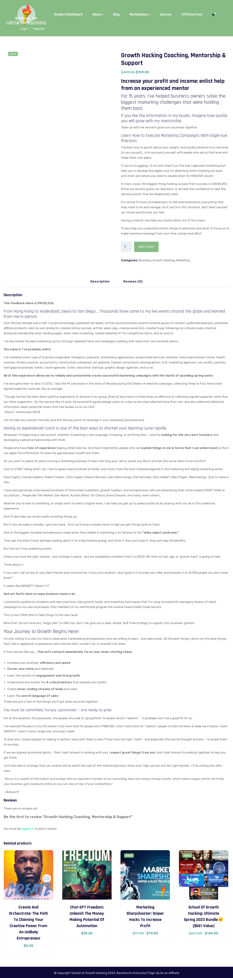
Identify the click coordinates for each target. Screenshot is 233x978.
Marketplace (139, 14)
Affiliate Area (192, 14)
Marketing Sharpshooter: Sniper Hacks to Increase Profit (145, 916)
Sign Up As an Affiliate (164, 972)
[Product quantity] (126, 247)
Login (24, 28)
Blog (116, 14)
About (96, 14)
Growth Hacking (164, 260)
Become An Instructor (131, 972)
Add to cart (145, 246)
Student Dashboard (68, 14)
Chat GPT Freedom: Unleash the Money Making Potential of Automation (86, 916)
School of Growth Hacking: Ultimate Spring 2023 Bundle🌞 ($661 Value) (203, 916)
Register (39, 28)
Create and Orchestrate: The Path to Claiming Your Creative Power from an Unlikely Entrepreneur (28, 922)
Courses (166, 14)
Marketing (183, 260)
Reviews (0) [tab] (133, 281)
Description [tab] (100, 281)
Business (145, 260)
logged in (27, 828)
